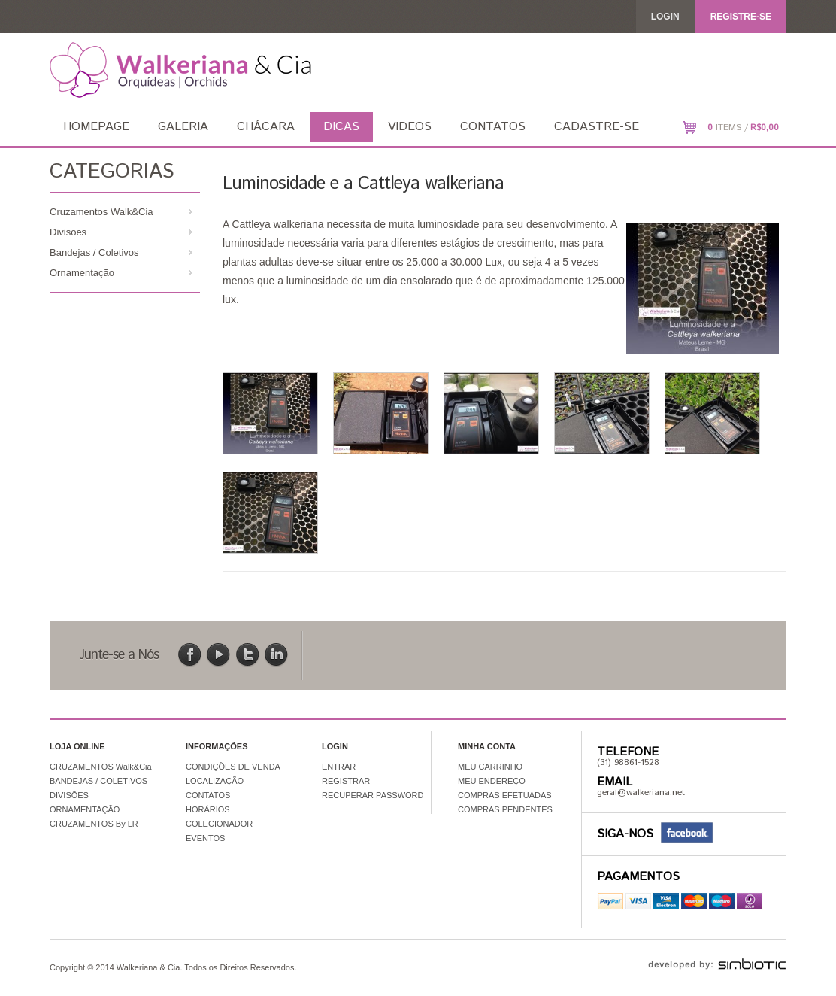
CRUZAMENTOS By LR (94, 823)
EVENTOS (205, 838)
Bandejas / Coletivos (94, 252)
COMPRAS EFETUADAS (505, 795)
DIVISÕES (69, 795)
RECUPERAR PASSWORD (372, 795)
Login (665, 16)
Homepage (96, 126)
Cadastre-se (596, 126)
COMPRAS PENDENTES (505, 809)
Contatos (493, 126)
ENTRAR (339, 766)
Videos (410, 126)
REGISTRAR (346, 780)
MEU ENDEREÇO (492, 780)
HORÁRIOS (208, 809)
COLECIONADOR (219, 823)
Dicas (341, 126)
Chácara (266, 126)
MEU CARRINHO (490, 766)
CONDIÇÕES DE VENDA (233, 766)
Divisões (68, 232)
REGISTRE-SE (740, 16)
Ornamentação (82, 273)
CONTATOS (208, 795)
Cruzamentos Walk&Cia (101, 212)
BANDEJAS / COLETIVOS (98, 780)
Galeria (183, 126)
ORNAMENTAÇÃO (85, 809)
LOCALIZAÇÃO (215, 780)
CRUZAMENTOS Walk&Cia (101, 766)
